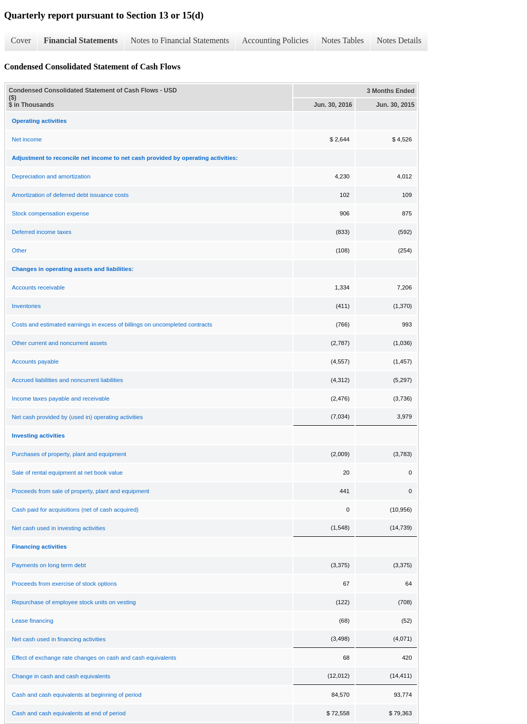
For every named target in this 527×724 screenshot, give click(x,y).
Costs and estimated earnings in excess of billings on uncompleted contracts (112, 324)
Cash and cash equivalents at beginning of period (77, 695)
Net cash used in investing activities (59, 528)
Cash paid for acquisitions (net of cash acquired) (75, 509)
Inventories (26, 306)
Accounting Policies (275, 40)
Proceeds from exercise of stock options (64, 584)
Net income (27, 139)
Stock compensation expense (50, 213)
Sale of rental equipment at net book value (67, 472)
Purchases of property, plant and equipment (69, 454)
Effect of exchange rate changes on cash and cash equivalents (94, 658)
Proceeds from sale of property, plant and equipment (80, 491)
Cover (21, 40)
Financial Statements (81, 40)
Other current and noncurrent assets (59, 343)
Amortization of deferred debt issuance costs (70, 195)
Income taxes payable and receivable (61, 398)
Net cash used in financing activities (59, 639)
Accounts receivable (38, 287)
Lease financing (33, 621)
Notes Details (399, 40)
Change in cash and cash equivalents (61, 676)
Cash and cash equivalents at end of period (69, 713)
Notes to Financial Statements (180, 40)
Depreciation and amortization (51, 176)
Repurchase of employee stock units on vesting (74, 602)
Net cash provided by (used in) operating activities (77, 417)
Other (19, 250)
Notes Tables (343, 40)
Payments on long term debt (49, 565)
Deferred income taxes (42, 232)
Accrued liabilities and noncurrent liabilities (67, 380)
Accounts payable (35, 361)
